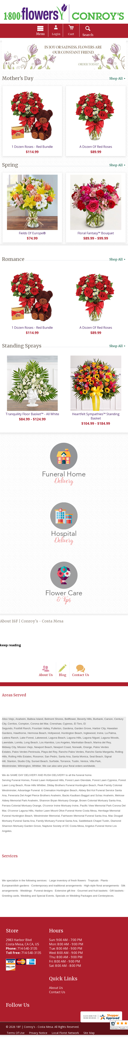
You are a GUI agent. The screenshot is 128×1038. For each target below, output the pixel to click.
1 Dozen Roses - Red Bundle (32, 147)
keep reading (10, 647)
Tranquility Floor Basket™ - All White (32, 416)
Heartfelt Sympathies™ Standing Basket (96, 418)
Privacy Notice (38, 1036)
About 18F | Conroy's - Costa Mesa (31, 623)
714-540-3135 (27, 951)
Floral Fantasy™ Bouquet (96, 234)
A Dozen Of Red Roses (96, 147)
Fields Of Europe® (32, 234)
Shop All (117, 79)
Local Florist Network (66, 1036)
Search (87, 35)
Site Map (90, 1036)
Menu (41, 34)
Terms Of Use (16, 1036)
